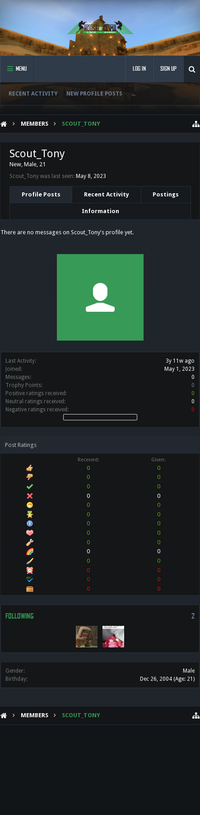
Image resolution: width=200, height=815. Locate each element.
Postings (166, 194)
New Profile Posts (94, 94)
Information (100, 211)
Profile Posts (41, 194)
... (133, 94)
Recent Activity (33, 94)
